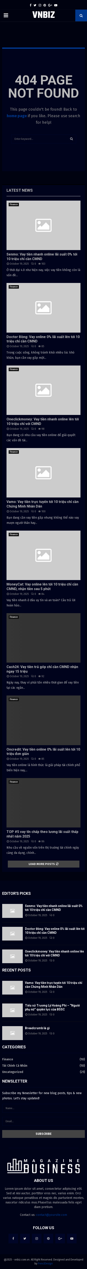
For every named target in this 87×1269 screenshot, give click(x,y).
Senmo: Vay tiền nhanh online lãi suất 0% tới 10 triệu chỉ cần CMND (42, 256)
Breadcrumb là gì (37, 1028)
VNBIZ (43, 15)
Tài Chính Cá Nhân (14, 1066)
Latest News (20, 190)
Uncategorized (12, 1072)
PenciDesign (45, 1263)
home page (17, 115)
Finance (14, 204)
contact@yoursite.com (51, 1215)
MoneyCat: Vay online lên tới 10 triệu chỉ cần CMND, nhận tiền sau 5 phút (42, 586)
